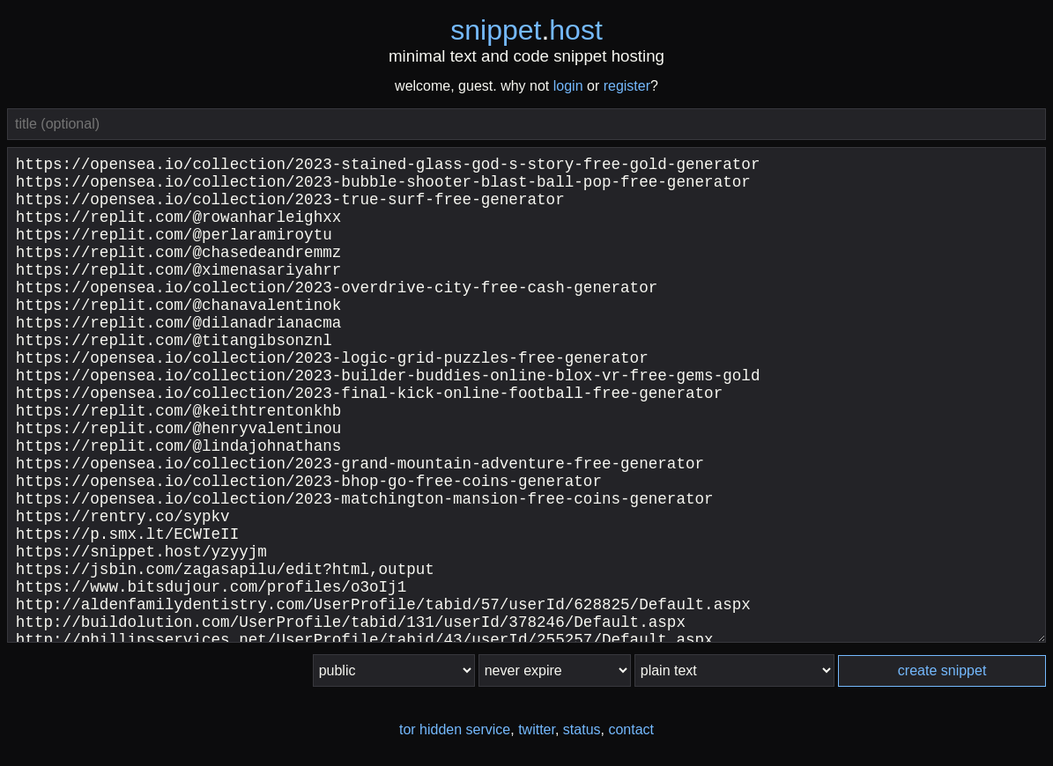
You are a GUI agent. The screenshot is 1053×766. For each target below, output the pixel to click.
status (582, 729)
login (568, 85)
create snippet (942, 670)
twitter (536, 729)
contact (631, 729)
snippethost (526, 30)
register (627, 85)
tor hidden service (454, 729)
